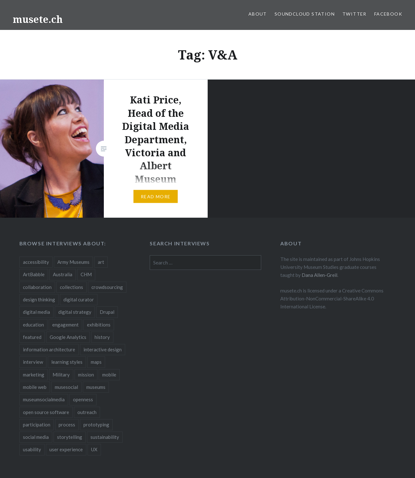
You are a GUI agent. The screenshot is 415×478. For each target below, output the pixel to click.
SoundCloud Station (305, 14)
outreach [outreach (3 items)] (87, 412)
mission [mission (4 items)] (86, 374)
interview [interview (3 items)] (33, 362)
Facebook (388, 14)
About (257, 14)
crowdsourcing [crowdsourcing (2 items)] (107, 287)
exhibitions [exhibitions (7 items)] (99, 324)
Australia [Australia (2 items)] (62, 274)
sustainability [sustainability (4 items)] (104, 437)
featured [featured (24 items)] (32, 337)
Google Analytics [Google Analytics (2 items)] (68, 337)
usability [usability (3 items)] (32, 449)
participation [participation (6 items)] (36, 424)
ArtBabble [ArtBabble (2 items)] (34, 274)
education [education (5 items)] (33, 324)
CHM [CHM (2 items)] (86, 274)
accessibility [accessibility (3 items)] (36, 262)
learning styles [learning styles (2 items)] (66, 362)
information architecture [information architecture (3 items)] (49, 349)
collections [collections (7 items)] (71, 287)
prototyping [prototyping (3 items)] (96, 424)
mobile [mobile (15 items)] (109, 374)
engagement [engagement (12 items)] (65, 324)
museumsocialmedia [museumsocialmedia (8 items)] (44, 399)
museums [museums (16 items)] (95, 387)
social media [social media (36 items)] (36, 437)
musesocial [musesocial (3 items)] (66, 387)
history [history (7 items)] (102, 337)
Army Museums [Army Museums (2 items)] (73, 262)
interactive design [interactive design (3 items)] (102, 349)
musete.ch (38, 19)
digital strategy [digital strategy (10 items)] (74, 312)
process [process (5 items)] (67, 424)
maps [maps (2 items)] (96, 362)
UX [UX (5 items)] (94, 449)
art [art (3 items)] (101, 262)
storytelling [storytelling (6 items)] (69, 437)
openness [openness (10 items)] (83, 399)
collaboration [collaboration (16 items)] (37, 287)
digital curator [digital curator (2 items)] (78, 299)
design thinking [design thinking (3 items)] (39, 299)
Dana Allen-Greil (319, 275)
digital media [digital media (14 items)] (36, 312)
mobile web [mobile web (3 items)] (35, 387)
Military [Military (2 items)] (61, 374)
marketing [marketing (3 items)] (33, 374)
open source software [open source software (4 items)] (46, 412)
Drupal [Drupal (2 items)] (107, 312)
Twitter (354, 14)
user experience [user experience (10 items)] (66, 449)
